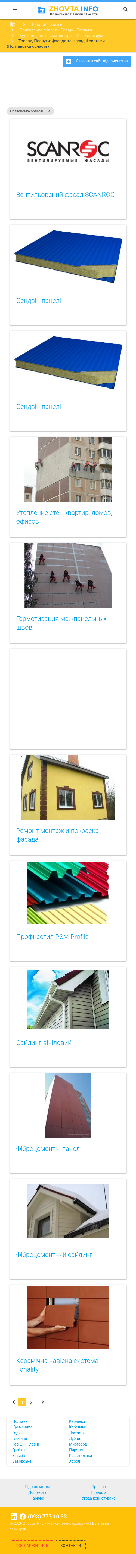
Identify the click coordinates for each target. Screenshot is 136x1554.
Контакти (70, 1545)
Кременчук (22, 1427)
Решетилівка (80, 1455)
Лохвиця (77, 1433)
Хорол (74, 1461)
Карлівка (77, 1421)
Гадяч (18, 1433)
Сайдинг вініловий (44, 1042)
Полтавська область (30, 111)
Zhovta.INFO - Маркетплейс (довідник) (57, 1523)
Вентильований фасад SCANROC (65, 194)
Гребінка (20, 1450)
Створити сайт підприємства (96, 61)
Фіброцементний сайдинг (54, 1254)
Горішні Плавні (26, 1444)
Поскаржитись (32, 1545)
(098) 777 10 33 (47, 1516)
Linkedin (14, 1516)
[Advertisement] (68, 89)
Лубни (74, 1438)
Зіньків (19, 1455)
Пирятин (77, 1450)
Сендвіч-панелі (38, 300)
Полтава (20, 1421)
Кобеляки (77, 1427)
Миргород (78, 1444)
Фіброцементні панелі (49, 1148)
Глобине (20, 1438)
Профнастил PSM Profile (52, 936)
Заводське (22, 1461)
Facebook (23, 1516)
